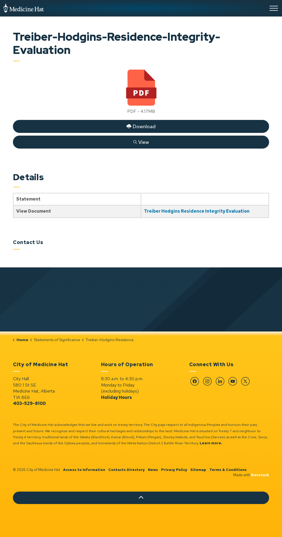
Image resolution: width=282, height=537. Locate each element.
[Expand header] (273, 8)
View (141, 142)
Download (141, 126)
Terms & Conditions (228, 469)
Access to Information (84, 469)
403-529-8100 (29, 403)
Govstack (260, 475)
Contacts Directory (126, 469)
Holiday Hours (116, 397)
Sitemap (198, 469)
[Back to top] (141, 498)
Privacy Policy (174, 469)
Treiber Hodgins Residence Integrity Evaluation (197, 211)
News (153, 469)
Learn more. (211, 443)
